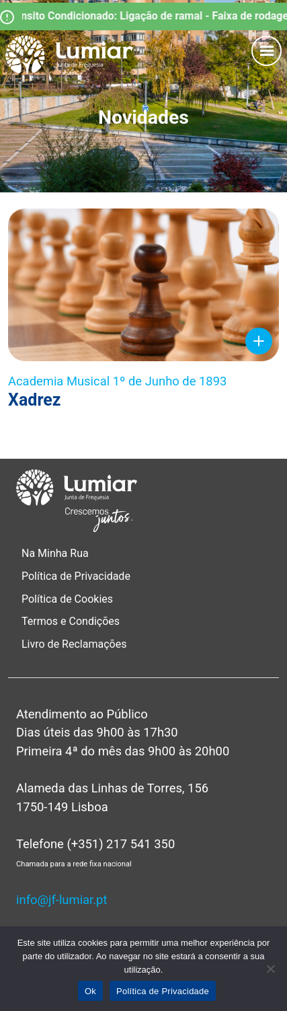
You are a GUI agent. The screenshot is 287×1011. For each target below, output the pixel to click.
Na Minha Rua (55, 553)
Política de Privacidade (76, 576)
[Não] (270, 968)
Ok (90, 991)
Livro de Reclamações (74, 644)
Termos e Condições (72, 621)
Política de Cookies (67, 599)
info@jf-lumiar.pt (61, 900)
